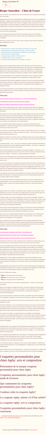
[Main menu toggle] (6, 5)
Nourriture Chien (9, 416)
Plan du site (33, 430)
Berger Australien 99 (11, 1)
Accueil (3, 416)
